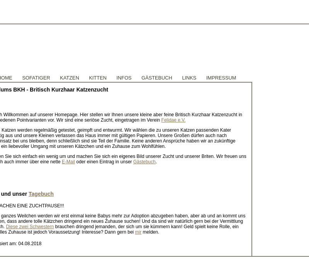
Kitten (98, 78)
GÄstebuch (156, 78)
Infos (124, 78)
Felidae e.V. (173, 120)
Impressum (221, 78)
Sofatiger (36, 78)
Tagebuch (41, 194)
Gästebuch (144, 161)
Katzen (69, 78)
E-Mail (68, 161)
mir (138, 232)
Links (189, 78)
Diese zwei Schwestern (30, 226)
